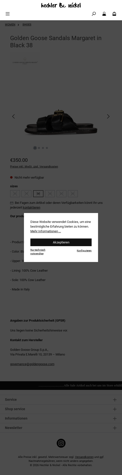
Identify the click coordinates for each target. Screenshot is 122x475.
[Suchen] (94, 14)
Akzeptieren (61, 242)
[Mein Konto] (104, 14)
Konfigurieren (84, 250)
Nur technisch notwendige (37, 251)
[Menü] (7, 14)
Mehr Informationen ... (45, 231)
